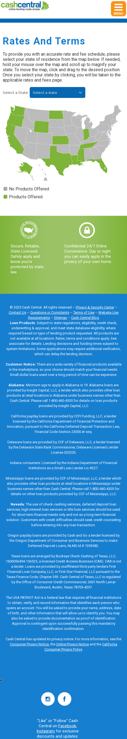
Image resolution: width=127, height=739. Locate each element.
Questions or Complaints (49, 312)
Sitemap (60, 318)
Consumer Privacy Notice (29, 644)
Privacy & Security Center (95, 307)
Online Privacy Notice (72, 644)
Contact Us (17, 312)
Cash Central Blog (85, 318)
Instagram (46, 731)
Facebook (67, 725)
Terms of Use (83, 312)
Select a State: (16, 92)
